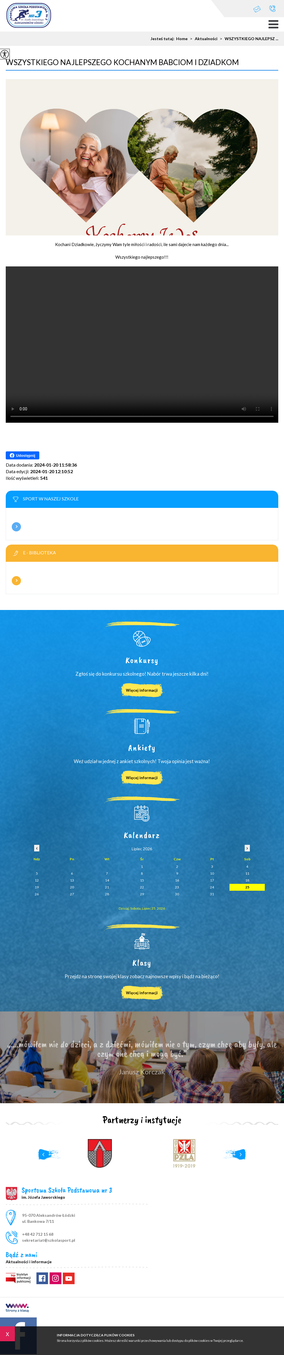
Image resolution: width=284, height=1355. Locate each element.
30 (177, 894)
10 (212, 873)
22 (142, 887)
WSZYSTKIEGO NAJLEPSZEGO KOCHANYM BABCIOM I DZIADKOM (122, 62)
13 (72, 880)
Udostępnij (22, 455)
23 (177, 887)
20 (72, 887)
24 (212, 887)
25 (247, 887)
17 (212, 880)
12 (37, 880)
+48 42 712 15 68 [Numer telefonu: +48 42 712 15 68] (37, 1234)
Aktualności (202, 39)
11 (247, 873)
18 (247, 880)
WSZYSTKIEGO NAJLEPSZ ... (247, 39)
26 (37, 894)
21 (107, 887)
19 (37, 887)
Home (182, 39)
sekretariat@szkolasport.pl (257, 9)
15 (142, 880)
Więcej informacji (16, 526)
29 (142, 894)
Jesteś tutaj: (163, 39)
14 (107, 880)
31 (212, 894)
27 (72, 894)
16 (177, 880)
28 (107, 894)
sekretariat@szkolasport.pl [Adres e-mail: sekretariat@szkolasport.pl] (48, 1240)
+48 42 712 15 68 (272, 8)
